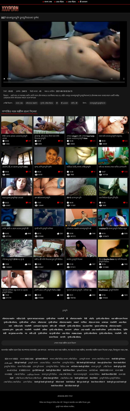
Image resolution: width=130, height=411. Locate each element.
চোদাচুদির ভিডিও (68, 363)
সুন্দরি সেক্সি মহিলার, (10, 322)
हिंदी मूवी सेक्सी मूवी (20, 363)
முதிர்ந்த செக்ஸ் (33, 374)
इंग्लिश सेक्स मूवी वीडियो (50, 378)
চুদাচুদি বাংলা (33, 363)
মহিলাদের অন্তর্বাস (31, 103)
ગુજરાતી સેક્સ (82, 370)
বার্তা (10, 326)
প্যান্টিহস (84, 322)
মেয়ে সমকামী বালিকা (99, 330)
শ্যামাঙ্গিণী (61, 319)
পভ (26, 333)
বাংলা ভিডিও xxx (24, 366)
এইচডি (91, 319)
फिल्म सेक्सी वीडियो (120, 363)
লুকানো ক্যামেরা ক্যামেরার (35, 319)
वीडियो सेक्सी (60, 382)
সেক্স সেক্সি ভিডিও (65, 374)
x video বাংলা (24, 370)
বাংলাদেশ (68, 330)
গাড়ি (125, 333)
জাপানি (62, 337)
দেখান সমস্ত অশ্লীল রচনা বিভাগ (65, 343)
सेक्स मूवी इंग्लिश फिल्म (104, 363)
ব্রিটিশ (126, 330)
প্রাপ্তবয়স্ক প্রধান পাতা (65, 396)
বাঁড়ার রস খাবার (94, 322)
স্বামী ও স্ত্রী (74, 103)
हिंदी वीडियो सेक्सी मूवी (72, 386)
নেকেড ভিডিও (45, 363)
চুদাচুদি (65, 310)
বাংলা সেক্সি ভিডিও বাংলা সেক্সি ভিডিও (63, 359)
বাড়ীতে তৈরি (21, 319)
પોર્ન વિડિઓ (93, 370)
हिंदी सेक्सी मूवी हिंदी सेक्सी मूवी (86, 363)
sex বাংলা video (11, 359)
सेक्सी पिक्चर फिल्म (69, 370)
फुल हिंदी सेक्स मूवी (38, 370)
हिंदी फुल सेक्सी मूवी (83, 382)
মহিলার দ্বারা (42, 322)
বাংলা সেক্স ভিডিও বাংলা (100, 359)
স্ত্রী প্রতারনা (83, 2)
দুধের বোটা (19, 330)
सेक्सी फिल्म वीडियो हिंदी (109, 374)
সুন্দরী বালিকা (50, 319)
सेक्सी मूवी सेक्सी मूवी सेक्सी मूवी (44, 382)
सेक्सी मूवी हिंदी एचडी (81, 378)
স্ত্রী (57, 103)
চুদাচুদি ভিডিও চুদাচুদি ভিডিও (110, 378)
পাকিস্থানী (62, 326)
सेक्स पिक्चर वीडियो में (98, 382)
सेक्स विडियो (94, 378)
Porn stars (77, 333)
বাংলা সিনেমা (53, 337)
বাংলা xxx (119, 370)
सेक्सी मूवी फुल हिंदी (120, 366)
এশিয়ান (33, 322)
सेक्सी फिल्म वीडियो (57, 386)
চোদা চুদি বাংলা (38, 366)
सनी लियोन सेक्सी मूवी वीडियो (80, 366)
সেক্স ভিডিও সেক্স (66, 378)
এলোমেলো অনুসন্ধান (40, 326)
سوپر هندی (8, 363)
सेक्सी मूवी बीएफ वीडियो (53, 370)
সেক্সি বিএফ (107, 366)
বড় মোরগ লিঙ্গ (87, 326)
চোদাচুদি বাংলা (84, 359)
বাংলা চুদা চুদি (96, 366)
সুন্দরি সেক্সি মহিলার (46, 103)
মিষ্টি (85, 319)
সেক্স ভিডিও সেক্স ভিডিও (12, 382)
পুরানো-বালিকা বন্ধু (101, 326)
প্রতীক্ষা (44, 330)
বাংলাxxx (8, 374)
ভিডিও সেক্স (64, 366)
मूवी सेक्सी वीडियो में (42, 359)
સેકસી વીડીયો (12, 370)
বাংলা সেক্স (48, 2)
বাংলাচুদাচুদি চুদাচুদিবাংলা (97, 103)
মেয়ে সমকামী (85, 330)
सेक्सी (11, 378)
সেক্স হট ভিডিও (19, 374)
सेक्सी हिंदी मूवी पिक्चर (118, 359)
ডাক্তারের (105, 322)
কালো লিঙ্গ (56, 363)
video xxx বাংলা (106, 370)
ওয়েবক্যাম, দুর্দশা (7, 330)
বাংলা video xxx (26, 359)
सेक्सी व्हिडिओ (70, 382)
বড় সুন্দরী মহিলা (54, 333)
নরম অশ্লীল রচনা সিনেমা (119, 319)
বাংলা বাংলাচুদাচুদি (80, 374)
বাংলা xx (122, 374)
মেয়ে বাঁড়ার (60, 2)
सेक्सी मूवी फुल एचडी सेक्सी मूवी (116, 382)
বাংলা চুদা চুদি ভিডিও (49, 374)
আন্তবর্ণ (76, 322)
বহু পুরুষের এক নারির (16, 333)
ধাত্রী (4, 333)
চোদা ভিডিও (27, 382)
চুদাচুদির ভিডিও (9, 366)
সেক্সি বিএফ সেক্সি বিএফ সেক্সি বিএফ (28, 378)
